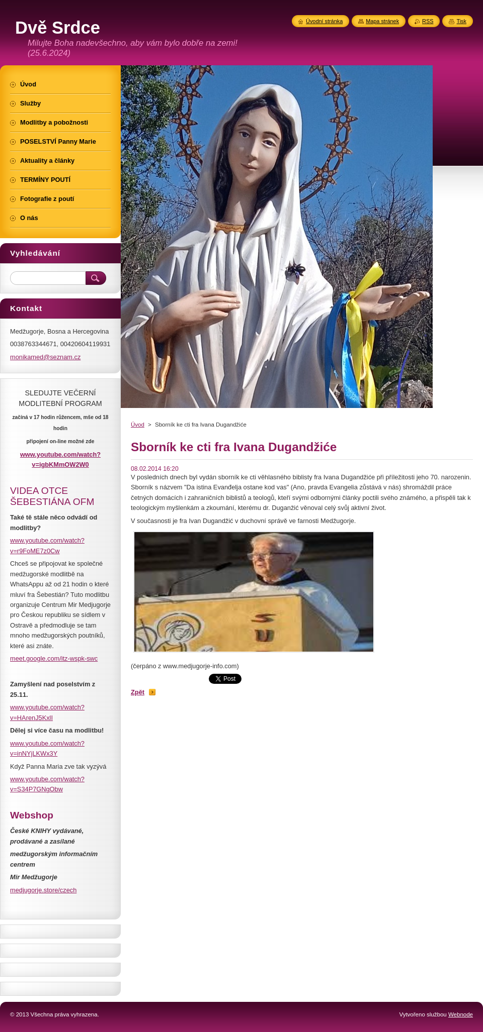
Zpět (137, 692)
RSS (427, 21)
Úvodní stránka (324, 21)
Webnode (460, 1014)
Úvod (137, 425)
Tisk (461, 21)
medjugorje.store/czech (43, 890)
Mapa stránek (382, 21)
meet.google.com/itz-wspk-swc (54, 658)
